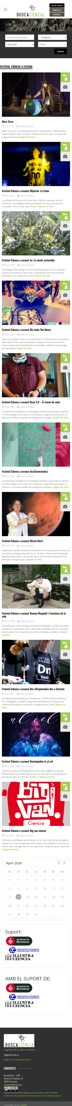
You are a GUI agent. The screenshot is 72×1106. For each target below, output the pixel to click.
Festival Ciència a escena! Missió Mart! (22, 541)
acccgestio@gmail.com (13, 1084)
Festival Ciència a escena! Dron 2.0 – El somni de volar (31, 402)
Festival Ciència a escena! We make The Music (26, 329)
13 (9, 897)
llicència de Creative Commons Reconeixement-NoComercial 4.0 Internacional (32, 1094)
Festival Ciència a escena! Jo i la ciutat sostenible (28, 260)
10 (44, 888)
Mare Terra (7, 121)
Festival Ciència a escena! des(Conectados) (25, 471)
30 (9, 879)
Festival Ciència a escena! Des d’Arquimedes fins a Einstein (33, 689)
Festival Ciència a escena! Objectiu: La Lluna (25, 191)
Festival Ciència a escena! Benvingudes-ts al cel (27, 761)
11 (53, 888)
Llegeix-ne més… (28, 137)
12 (62, 888)
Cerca (61, 51)
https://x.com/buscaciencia (17, 1059)
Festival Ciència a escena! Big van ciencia (24, 830)
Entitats (56, 14)
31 (18, 879)
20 (9, 905)
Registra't (57, 10)
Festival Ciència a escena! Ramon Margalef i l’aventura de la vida (34, 614)
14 (18, 896)
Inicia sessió (57, 5)
